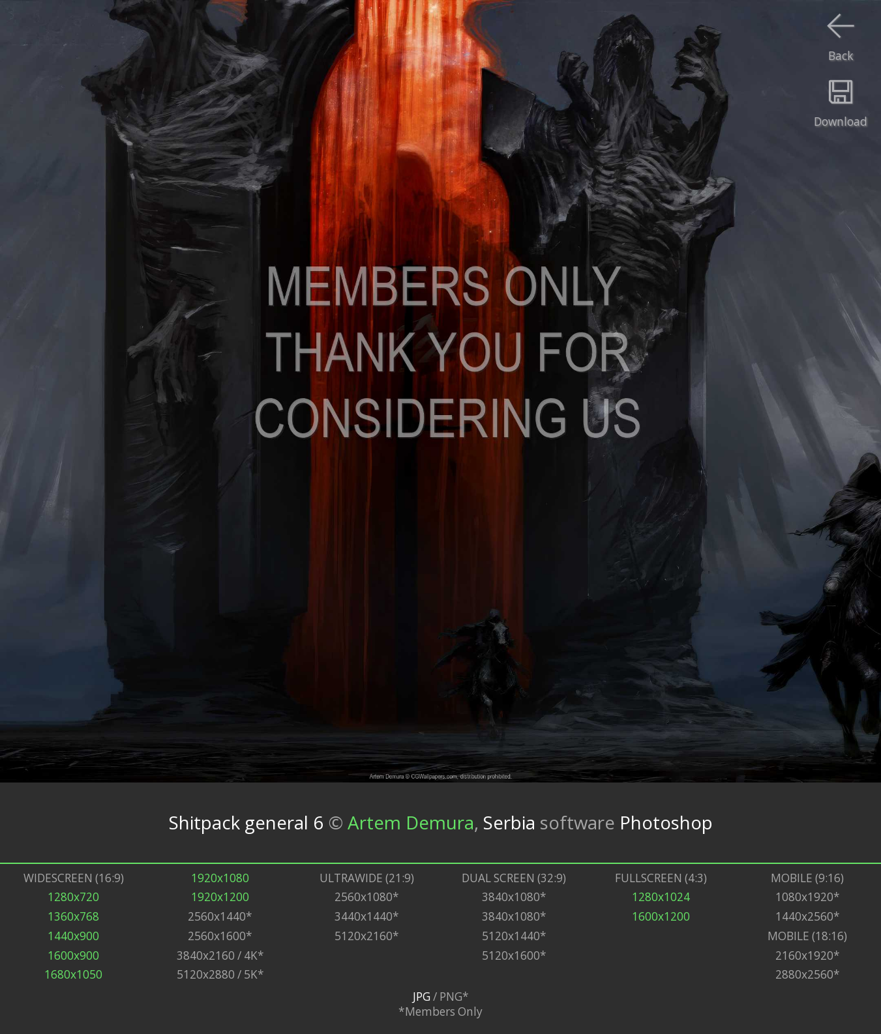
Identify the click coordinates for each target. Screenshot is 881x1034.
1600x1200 (661, 916)
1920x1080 (220, 877)
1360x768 (73, 916)
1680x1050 (73, 974)
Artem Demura (411, 822)
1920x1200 (220, 896)
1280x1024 (661, 896)
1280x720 (73, 896)
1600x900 (73, 955)
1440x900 (73, 935)
